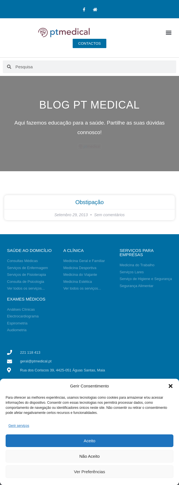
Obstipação (89, 202)
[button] (170, 386)
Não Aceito (89, 456)
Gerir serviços (18, 426)
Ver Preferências (89, 471)
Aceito (89, 440)
